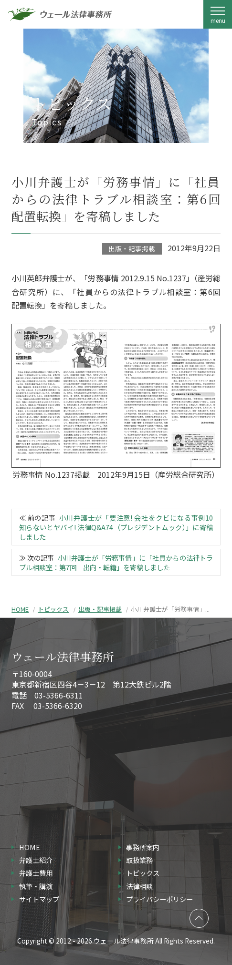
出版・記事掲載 (131, 248)
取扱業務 (139, 860)
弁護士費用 (36, 873)
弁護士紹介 (36, 860)
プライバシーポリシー (159, 899)
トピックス (53, 609)
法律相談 (139, 886)
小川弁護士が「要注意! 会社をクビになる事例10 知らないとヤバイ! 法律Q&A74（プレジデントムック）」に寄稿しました (119, 527)
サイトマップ (39, 899)
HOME (20, 609)
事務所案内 (142, 847)
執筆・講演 (36, 886)
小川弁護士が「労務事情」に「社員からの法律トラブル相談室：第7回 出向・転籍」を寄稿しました (116, 562)
